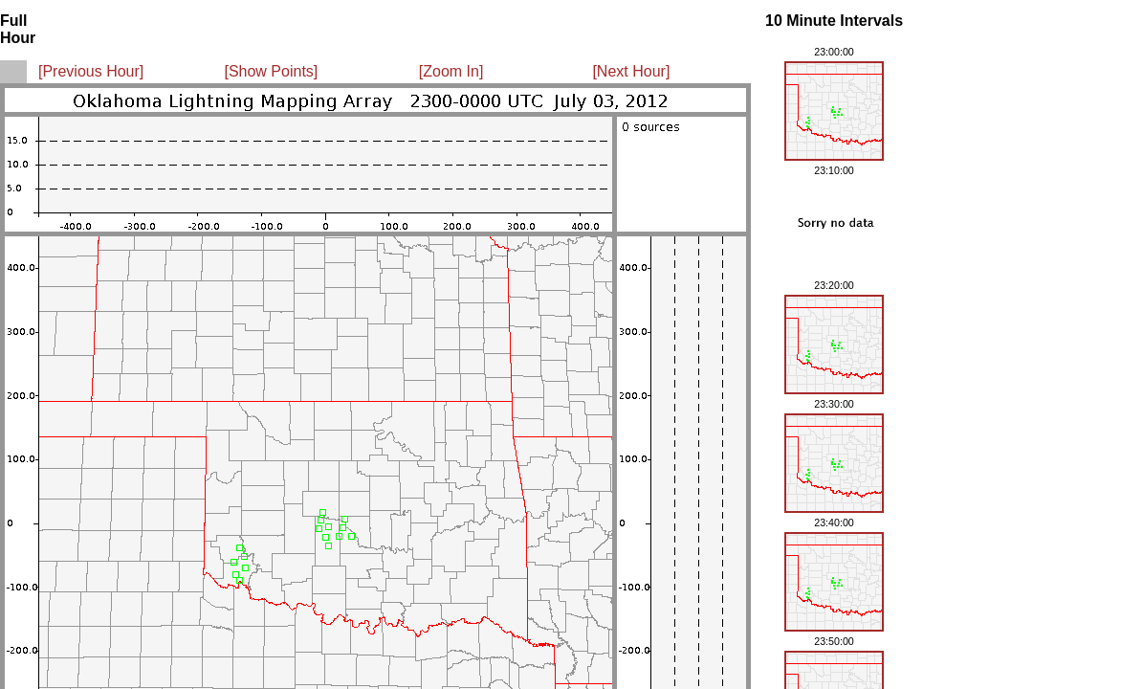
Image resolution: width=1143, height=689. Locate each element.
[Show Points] (271, 71)
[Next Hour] (631, 71)
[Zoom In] (451, 71)
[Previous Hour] (90, 71)
